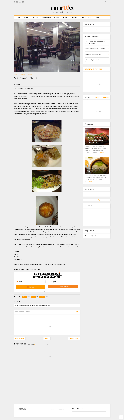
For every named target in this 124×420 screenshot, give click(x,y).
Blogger (99, 200)
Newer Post (19, 338)
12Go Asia (46, 291)
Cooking (66, 17)
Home (17, 17)
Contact (75, 17)
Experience (46, 17)
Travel (56, 17)
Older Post (74, 338)
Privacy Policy (86, 17)
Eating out (22, 74)
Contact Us (61, 409)
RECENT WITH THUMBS (93, 69)
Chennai (30, 74)
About (97, 17)
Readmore (102, 152)
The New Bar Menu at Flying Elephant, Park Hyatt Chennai (95, 140)
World (36, 17)
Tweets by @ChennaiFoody (91, 29)
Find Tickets (63, 286)
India (27, 17)
